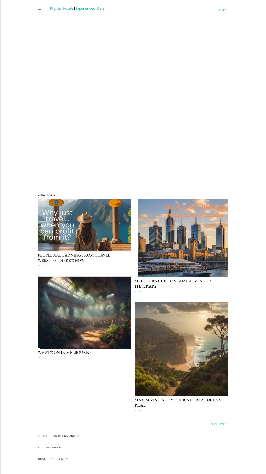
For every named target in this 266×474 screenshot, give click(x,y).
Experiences (85, 8)
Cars (100, 8)
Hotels (68, 8)
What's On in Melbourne (65, 352)
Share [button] (41, 265)
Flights (55, 8)
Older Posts (219, 424)
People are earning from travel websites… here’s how (74, 257)
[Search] (223, 10)
